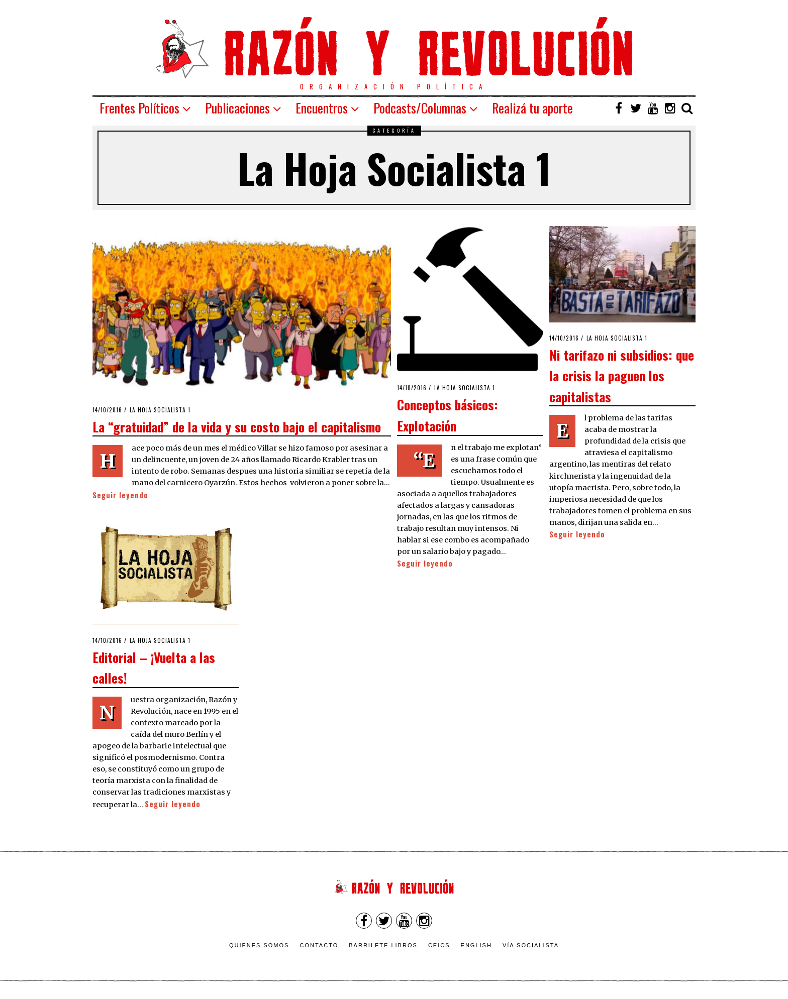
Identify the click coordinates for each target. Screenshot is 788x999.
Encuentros (322, 108)
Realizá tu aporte (532, 108)
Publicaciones (237, 108)
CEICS (439, 945)
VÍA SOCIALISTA (531, 945)
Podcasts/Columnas (419, 108)
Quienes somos (259, 945)
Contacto (319, 945)
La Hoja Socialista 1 (160, 410)
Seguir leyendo (120, 495)
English (476, 945)
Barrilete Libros (383, 945)
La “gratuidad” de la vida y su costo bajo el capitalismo (236, 426)
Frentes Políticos (139, 108)
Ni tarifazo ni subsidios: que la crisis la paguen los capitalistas (621, 375)
